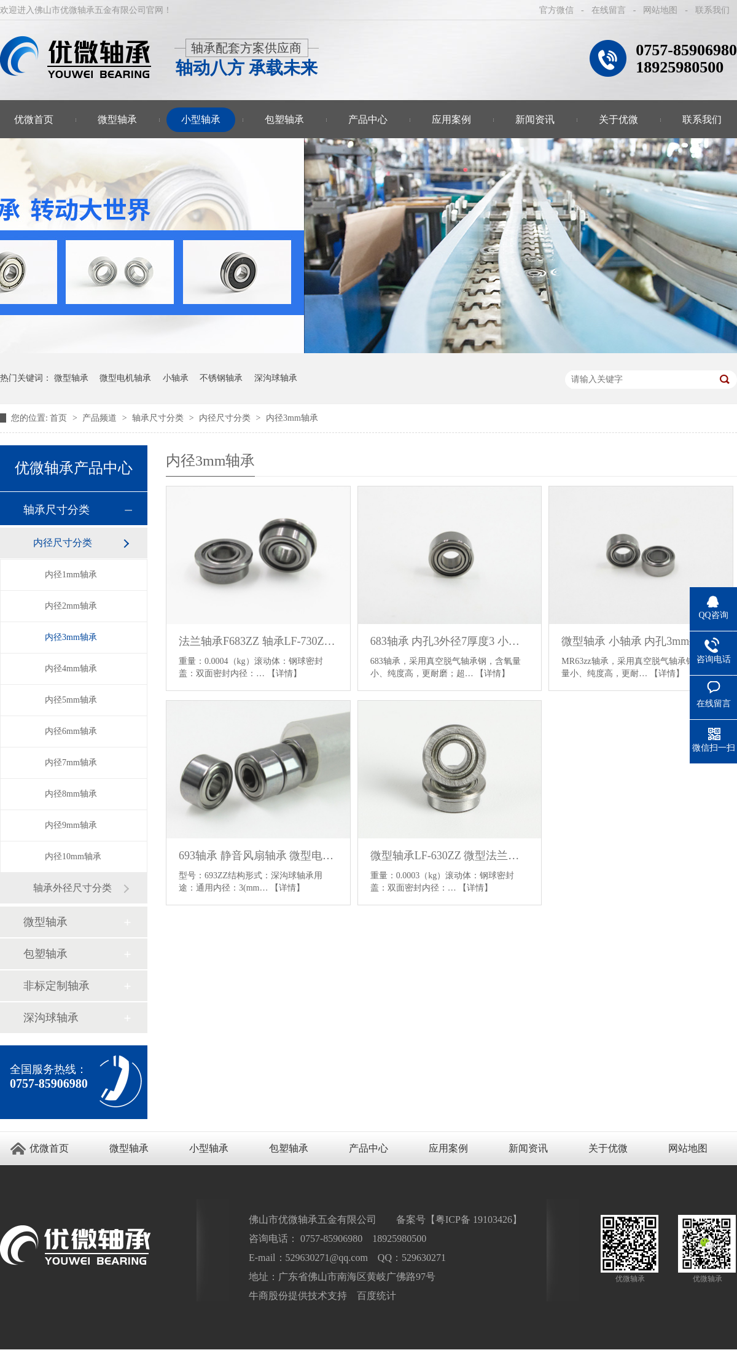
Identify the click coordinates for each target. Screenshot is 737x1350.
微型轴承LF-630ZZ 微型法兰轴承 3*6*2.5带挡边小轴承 (449, 855)
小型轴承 (200, 119)
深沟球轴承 (275, 378)
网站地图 (660, 10)
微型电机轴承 (125, 378)
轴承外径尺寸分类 (72, 888)
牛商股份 (268, 1295)
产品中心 (368, 119)
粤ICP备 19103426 (473, 1219)
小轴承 (176, 378)
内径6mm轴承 (71, 731)
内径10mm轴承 (73, 856)
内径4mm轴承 (71, 668)
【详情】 (284, 673)
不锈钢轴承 (221, 378)
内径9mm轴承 (71, 825)
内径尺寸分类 (226, 418)
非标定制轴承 (56, 986)
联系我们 (712, 10)
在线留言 (608, 10)
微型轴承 (117, 119)
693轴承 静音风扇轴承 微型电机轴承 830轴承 (258, 855)
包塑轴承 (284, 119)
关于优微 (618, 119)
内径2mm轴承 (71, 606)
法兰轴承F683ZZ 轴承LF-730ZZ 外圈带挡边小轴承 (258, 641)
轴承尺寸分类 (159, 418)
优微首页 (49, 1148)
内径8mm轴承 (71, 793)
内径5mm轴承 (71, 699)
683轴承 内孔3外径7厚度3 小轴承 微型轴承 (449, 641)
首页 (59, 418)
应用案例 (451, 119)
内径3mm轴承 (292, 418)
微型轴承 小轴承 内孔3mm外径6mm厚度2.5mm (640, 641)
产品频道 (100, 418)
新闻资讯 (535, 119)
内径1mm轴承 (71, 574)
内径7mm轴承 (71, 762)
